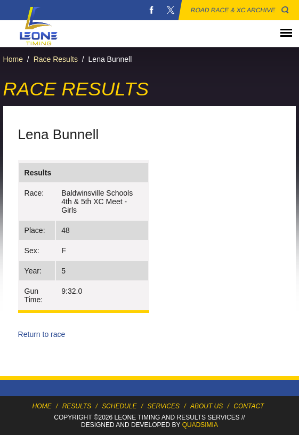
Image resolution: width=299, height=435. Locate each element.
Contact (248, 406)
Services (163, 406)
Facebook (151, 10)
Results (76, 406)
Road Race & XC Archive (233, 10)
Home (13, 59)
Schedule (119, 406)
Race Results (56, 59)
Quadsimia (200, 425)
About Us (206, 406)
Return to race (42, 334)
